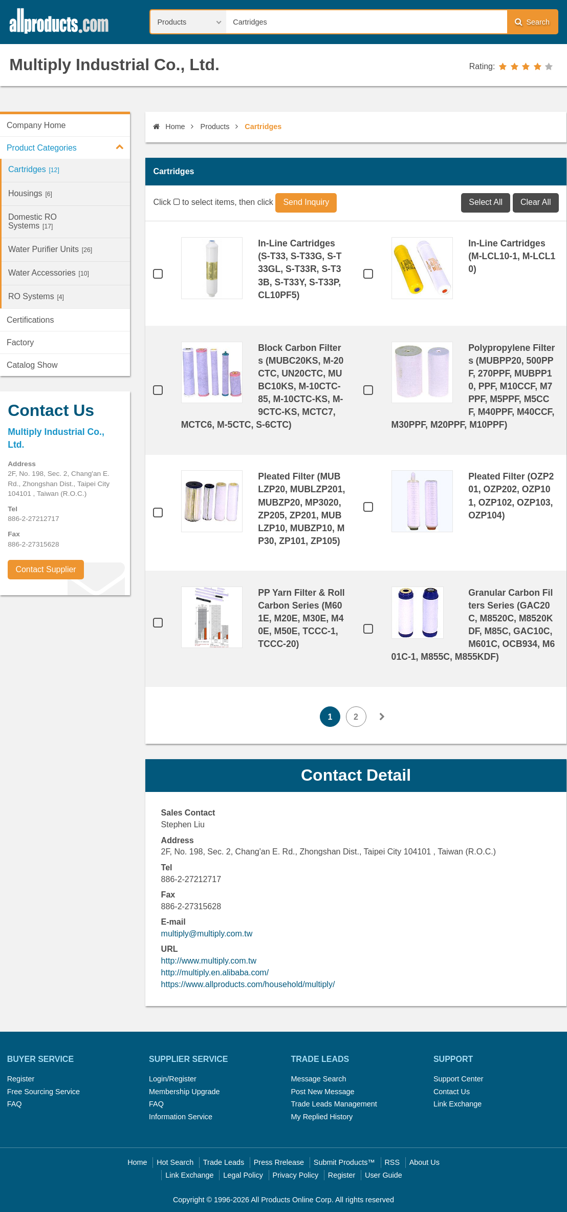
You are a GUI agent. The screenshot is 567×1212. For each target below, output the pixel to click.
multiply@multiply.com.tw (207, 933)
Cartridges (33, 169)
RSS (392, 1162)
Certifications (30, 320)
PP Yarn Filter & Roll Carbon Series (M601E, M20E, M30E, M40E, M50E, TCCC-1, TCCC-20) (301, 618)
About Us (424, 1162)
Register (21, 1079)
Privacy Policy (296, 1175)
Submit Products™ (344, 1162)
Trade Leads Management (334, 1104)
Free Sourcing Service (43, 1092)
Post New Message (322, 1092)
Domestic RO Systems (32, 221)
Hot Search (175, 1162)
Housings (30, 193)
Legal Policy (243, 1175)
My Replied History (322, 1117)
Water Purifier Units (50, 249)
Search (532, 21)
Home (169, 126)
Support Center (458, 1079)
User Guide (383, 1175)
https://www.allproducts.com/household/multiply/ (248, 984)
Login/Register (173, 1079)
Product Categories (68, 146)
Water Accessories (48, 272)
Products (215, 126)
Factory (20, 342)
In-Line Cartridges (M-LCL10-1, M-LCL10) (511, 256)
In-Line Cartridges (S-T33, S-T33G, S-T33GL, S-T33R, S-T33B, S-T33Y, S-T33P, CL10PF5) (299, 269)
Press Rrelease (279, 1162)
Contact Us (451, 1092)
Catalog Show (32, 365)
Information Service (180, 1117)
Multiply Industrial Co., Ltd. (114, 64)
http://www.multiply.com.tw (208, 960)
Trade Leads (223, 1162)
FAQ (14, 1104)
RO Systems (36, 296)
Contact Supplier (45, 569)
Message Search (318, 1079)
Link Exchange (457, 1104)
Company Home (36, 125)
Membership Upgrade (184, 1092)
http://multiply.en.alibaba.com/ (215, 972)
